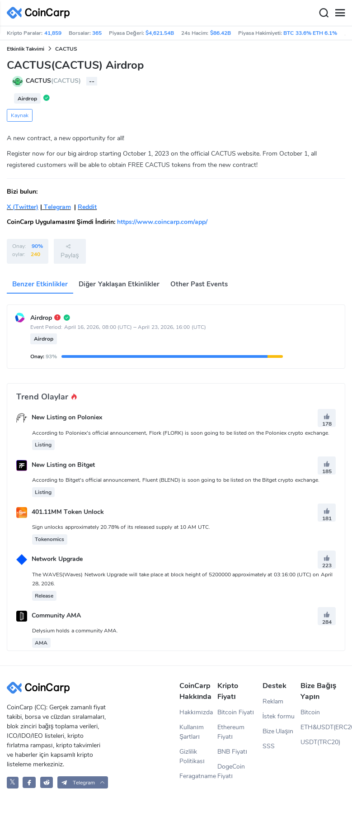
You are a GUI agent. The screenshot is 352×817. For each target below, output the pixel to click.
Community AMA (56, 615)
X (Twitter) (22, 207)
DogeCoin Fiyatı (231, 771)
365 (97, 33)
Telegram (56, 207)
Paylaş (70, 251)
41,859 (52, 33)
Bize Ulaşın (278, 731)
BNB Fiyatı (232, 751)
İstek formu (279, 716)
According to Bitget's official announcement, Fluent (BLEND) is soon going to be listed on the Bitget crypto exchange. (175, 480)
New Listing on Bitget (63, 465)
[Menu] (339, 13)
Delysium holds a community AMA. (75, 630)
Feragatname (197, 776)
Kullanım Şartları (191, 732)
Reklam (273, 701)
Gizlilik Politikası (192, 756)
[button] (82, 782)
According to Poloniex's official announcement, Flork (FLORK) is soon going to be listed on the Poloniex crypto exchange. (180, 433)
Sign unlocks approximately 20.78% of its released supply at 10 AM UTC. (121, 527)
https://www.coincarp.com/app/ (162, 222)
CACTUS (66, 48)
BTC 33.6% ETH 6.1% (310, 33)
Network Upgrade (57, 559)
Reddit (87, 207)
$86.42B (220, 33)
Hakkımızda (196, 712)
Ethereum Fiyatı (230, 732)
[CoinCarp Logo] (41, 12)
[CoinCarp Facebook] (29, 782)
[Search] (323, 13)
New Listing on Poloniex (67, 417)
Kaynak (19, 115)
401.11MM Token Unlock (68, 512)
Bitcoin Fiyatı (235, 712)
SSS (269, 746)
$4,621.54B (159, 33)
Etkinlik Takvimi (25, 48)
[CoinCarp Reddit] (46, 782)
